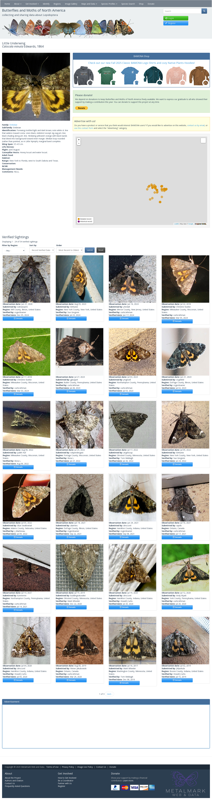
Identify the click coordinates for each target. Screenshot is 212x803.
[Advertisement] (106, 726)
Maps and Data (89, 3)
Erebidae (13, 124)
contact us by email (196, 125)
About (17, 3)
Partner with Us (65, 783)
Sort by (32, 245)
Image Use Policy (85, 767)
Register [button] (170, 23)
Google (190, 224)
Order (59, 245)
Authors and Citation (14, 780)
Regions (57, 3)
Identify (46, 3)
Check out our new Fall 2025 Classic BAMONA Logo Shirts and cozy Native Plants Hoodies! (141, 62)
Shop (141, 3)
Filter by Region (10, 245)
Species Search (128, 3)
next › (109, 694)
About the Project (13, 777)
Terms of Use (52, 767)
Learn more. (128, 780)
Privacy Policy (68, 767)
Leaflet (176, 224)
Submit (90, 250)
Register (61, 786)
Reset (100, 250)
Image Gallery (71, 3)
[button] (7, 87)
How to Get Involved (67, 777)
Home (7, 3)
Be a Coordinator (65, 780)
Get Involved (32, 3)
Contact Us (101, 767)
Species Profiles (109, 3)
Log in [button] (169, 18)
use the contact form (83, 128)
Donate (151, 3)
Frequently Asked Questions (17, 786)
